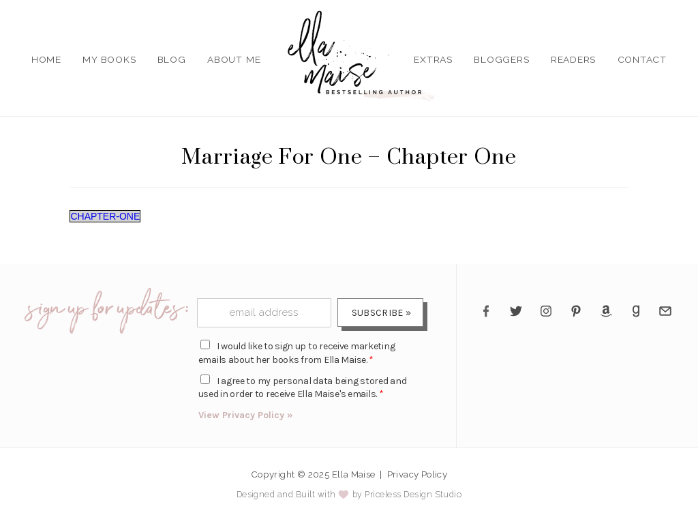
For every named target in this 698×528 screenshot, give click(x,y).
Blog (171, 59)
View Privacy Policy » (245, 415)
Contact (642, 59)
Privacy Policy (417, 474)
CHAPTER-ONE (105, 216)
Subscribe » (381, 313)
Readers (573, 59)
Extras (433, 59)
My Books (109, 59)
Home (46, 59)
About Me (233, 59)
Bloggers (501, 59)
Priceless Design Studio (413, 494)
